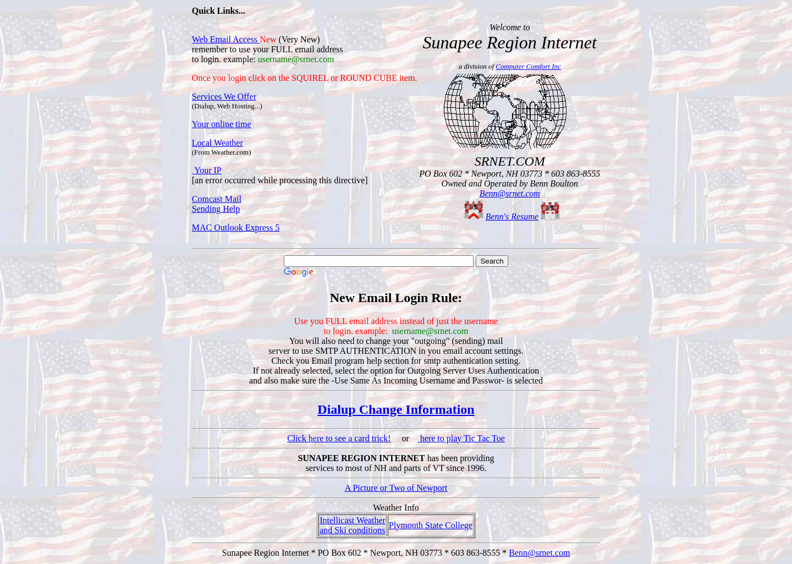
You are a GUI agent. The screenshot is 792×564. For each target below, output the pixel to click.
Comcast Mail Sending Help (216, 203)
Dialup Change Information (395, 409)
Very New (299, 39)
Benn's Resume (512, 216)
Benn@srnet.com (510, 193)
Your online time (221, 124)
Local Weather (217, 142)
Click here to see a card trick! (339, 438)
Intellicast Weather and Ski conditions (353, 525)
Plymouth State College (430, 525)
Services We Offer (224, 96)
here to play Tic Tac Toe (461, 438)
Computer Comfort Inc (528, 66)
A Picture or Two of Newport (396, 487)
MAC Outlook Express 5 (236, 227)
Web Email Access (226, 39)
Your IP (208, 170)
